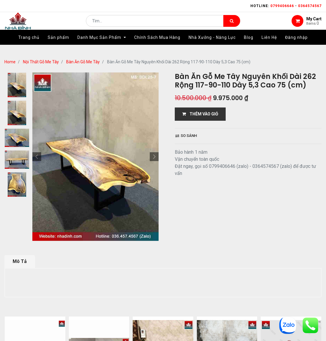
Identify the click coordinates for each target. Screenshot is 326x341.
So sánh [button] (186, 135)
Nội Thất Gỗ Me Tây (41, 61)
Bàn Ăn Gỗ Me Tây (83, 61)
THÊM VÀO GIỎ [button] (200, 114)
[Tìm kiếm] (231, 25)
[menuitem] (29, 46)
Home (10, 61)
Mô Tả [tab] (20, 261)
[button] (36, 156)
